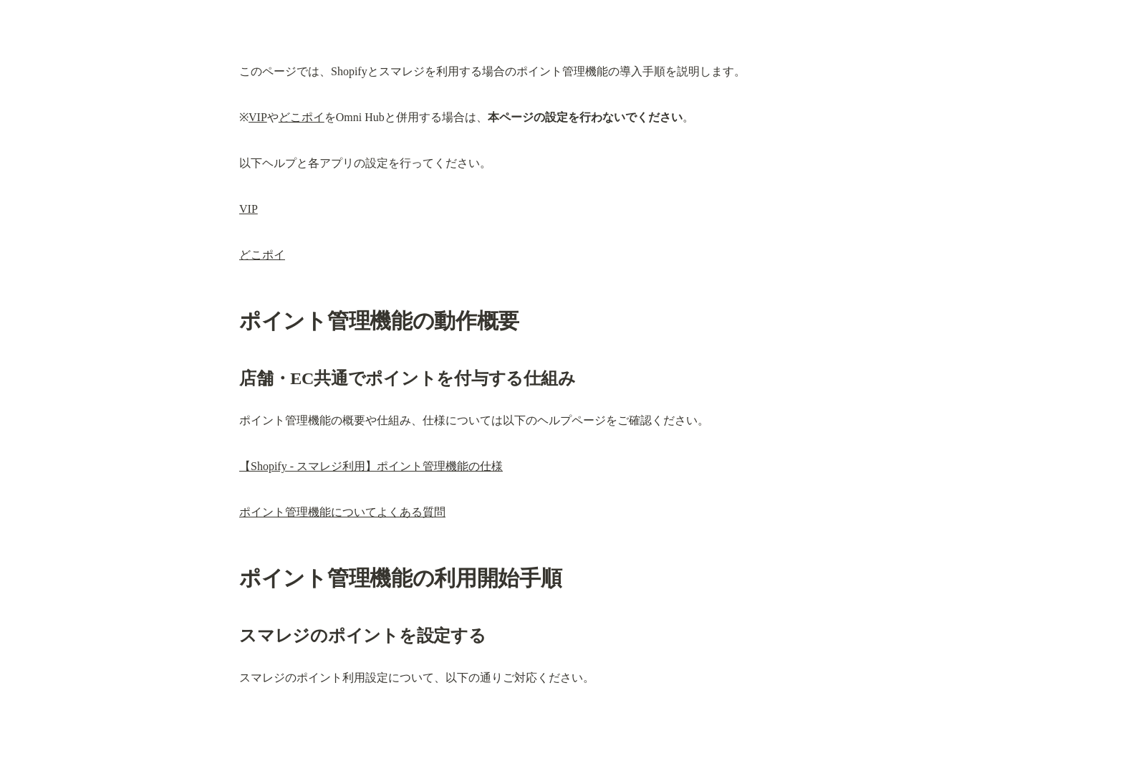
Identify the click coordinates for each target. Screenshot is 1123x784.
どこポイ (301, 117)
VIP (258, 117)
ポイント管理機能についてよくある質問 (342, 512)
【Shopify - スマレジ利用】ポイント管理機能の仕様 (371, 466)
